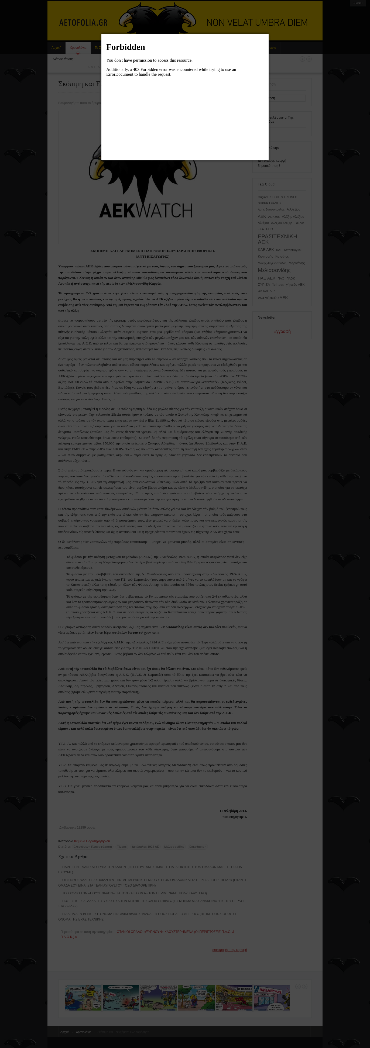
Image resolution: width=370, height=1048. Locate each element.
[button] (269, 34)
